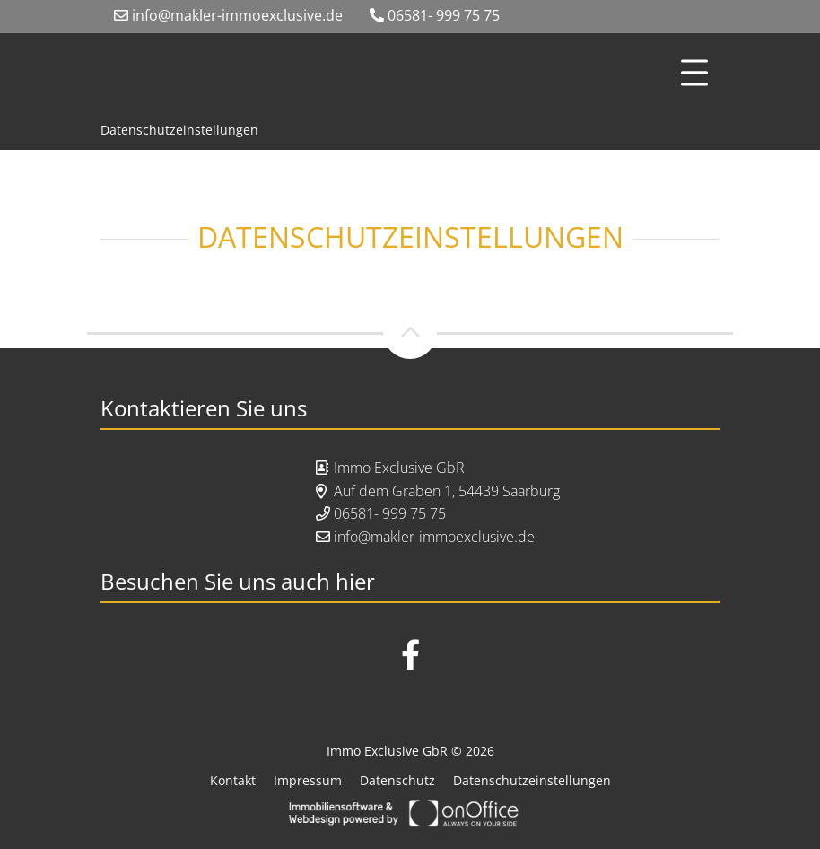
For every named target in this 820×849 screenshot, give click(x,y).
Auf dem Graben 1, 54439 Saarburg (447, 491)
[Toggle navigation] (694, 72)
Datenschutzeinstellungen (179, 129)
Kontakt (233, 780)
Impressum (308, 780)
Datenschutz (397, 780)
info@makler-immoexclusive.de (228, 15)
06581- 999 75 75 (435, 15)
